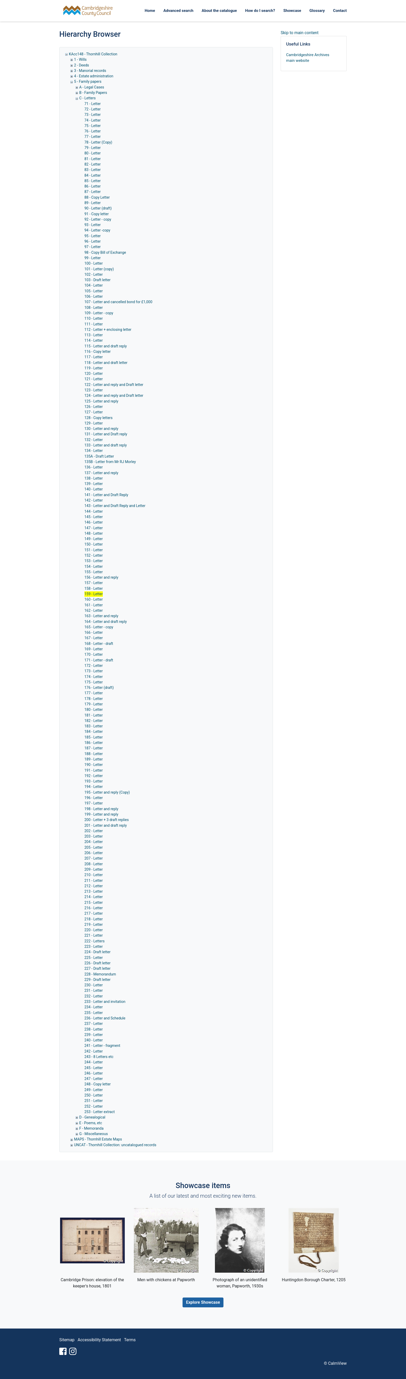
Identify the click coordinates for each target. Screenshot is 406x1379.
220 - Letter (93, 930)
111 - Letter (93, 324)
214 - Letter (93, 897)
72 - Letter (92, 109)
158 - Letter (93, 588)
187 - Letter (93, 748)
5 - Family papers (88, 81)
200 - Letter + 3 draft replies (106, 820)
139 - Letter (93, 484)
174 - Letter (93, 677)
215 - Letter (93, 902)
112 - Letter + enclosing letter (107, 329)
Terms (130, 1339)
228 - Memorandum (100, 974)
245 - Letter (93, 1068)
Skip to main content (299, 32)
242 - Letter (93, 1051)
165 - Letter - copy (98, 627)
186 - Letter (93, 743)
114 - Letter (93, 340)
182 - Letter (93, 721)
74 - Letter (92, 120)
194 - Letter (93, 787)
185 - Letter (93, 737)
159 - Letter (93, 594)
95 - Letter (92, 236)
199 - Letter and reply (101, 814)
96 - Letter (92, 241)
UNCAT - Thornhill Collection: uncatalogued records (115, 1145)
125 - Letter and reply (101, 401)
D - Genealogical (92, 1117)
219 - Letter (93, 924)
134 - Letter (93, 451)
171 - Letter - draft (98, 660)
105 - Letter (93, 291)
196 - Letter (93, 798)
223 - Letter (93, 946)
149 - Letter (93, 539)
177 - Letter (93, 693)
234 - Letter (93, 1007)
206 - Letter (93, 853)
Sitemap (67, 1339)
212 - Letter (93, 886)
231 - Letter (93, 990)
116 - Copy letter (97, 351)
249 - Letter (93, 1090)
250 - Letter (93, 1095)
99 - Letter (92, 258)
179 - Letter (93, 704)
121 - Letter (93, 379)
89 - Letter (92, 203)
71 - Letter (92, 104)
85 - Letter (92, 181)
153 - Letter (93, 561)
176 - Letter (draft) (99, 687)
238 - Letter (93, 1029)
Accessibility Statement (99, 1339)
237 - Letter (93, 1024)
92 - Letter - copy (97, 219)
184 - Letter (93, 731)
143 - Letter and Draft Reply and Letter (115, 506)
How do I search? (260, 10)
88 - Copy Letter (97, 197)
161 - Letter (93, 605)
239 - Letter (93, 1035)
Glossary (317, 10)
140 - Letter (93, 489)
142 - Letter (93, 500)
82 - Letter (92, 164)
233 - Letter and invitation (104, 1002)
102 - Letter (93, 274)
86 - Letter (92, 186)
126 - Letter (93, 407)
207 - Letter (93, 858)
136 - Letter (93, 467)
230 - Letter (93, 985)
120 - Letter (93, 373)
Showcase (292, 10)
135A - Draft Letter (99, 456)
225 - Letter (93, 958)
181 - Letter (93, 715)
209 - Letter (93, 869)
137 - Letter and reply (101, 473)
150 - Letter (93, 544)
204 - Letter (93, 842)
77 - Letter (92, 137)
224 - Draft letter (97, 952)
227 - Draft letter (97, 968)
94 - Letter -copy (97, 230)
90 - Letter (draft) (98, 208)
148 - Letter (93, 533)
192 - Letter (93, 776)
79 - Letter (92, 148)
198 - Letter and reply (101, 809)
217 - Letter (93, 913)
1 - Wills (80, 59)
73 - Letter (92, 115)
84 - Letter (92, 175)
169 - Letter (93, 649)
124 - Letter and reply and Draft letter (113, 395)
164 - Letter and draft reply (105, 622)
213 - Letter (93, 891)
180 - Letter (93, 709)
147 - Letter (93, 528)
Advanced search (178, 10)
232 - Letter (93, 996)
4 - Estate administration (93, 76)
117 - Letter (93, 357)
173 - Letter (93, 671)
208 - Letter (93, 864)
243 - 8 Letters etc (98, 1057)
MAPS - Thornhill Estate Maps (98, 1139)
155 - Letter (93, 572)
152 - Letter (93, 555)
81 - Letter (92, 159)
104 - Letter (93, 285)
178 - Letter (93, 699)
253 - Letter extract (99, 1112)
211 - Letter (93, 880)
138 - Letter (93, 478)
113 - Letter (93, 335)
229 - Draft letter (97, 980)
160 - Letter (93, 599)
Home (150, 10)
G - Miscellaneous (93, 1134)
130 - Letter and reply (101, 429)
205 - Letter (93, 847)
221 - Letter (93, 935)
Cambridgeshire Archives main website (307, 58)
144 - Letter (93, 511)
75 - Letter (92, 126)
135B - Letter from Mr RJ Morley (110, 462)
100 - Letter (93, 263)
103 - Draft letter (97, 280)
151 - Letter (93, 550)
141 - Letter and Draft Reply (106, 495)
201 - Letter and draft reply (105, 825)
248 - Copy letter (97, 1084)
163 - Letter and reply (101, 616)
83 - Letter (92, 170)
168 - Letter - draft (98, 644)
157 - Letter (93, 583)
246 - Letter (93, 1073)
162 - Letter (93, 610)
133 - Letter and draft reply (105, 445)
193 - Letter (93, 781)
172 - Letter (93, 666)
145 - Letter (93, 517)
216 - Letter (93, 908)
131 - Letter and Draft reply (105, 434)
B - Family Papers (93, 93)
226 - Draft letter (97, 963)
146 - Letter (93, 522)
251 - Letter (93, 1101)
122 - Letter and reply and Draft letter (113, 385)
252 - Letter (93, 1106)
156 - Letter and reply (101, 577)
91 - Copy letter (96, 214)
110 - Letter (93, 318)
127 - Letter (93, 412)
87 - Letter (92, 192)
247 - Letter (93, 1079)
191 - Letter (93, 770)
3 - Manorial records (90, 71)
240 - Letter (93, 1040)
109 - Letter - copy (98, 313)
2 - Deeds (81, 65)
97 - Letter (92, 247)
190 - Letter (93, 765)
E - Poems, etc (90, 1123)
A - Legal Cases (91, 87)
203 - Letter (93, 836)
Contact (340, 10)
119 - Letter (93, 368)
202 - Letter (93, 831)
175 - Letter (93, 682)
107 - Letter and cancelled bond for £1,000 (118, 302)
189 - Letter (93, 759)
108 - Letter (93, 307)
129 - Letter (93, 423)
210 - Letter (93, 875)
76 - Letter (92, 131)
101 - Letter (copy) (99, 269)
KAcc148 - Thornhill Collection (93, 54)
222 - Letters (94, 941)
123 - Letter (93, 390)
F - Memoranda (91, 1128)
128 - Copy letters (98, 418)
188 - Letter (93, 754)
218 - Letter (93, 919)
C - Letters (87, 98)
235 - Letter (93, 1013)
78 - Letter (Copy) (98, 142)
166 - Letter (93, 632)
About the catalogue (219, 10)
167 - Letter (93, 638)
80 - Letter (92, 153)
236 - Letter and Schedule (104, 1018)
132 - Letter (93, 440)
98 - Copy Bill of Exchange (105, 252)
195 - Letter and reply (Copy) (107, 792)
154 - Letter (93, 566)
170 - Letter (93, 654)
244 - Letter (93, 1062)
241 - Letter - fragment (102, 1045)
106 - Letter (93, 296)
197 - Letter (93, 803)
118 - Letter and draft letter (105, 363)
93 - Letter (92, 225)
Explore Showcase (203, 1302)
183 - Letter (93, 726)
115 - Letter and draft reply (105, 346)
